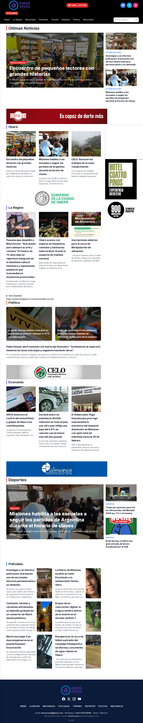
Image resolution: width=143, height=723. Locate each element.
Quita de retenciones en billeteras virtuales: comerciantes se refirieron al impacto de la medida (77, 333)
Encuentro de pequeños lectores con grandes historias (20, 163)
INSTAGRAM (15, 295)
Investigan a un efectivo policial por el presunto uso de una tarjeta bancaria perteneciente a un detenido (21, 577)
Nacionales (30, 19)
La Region (17, 19)
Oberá (7, 19)
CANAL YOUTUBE (77, 5)
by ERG (71, 720)
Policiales (43, 19)
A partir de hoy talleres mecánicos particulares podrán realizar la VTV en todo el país (29, 333)
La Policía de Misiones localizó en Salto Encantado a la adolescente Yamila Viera (68, 577)
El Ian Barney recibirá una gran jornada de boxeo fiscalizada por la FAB (119, 544)
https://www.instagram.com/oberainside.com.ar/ (30, 299)
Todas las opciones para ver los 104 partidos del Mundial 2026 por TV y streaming (120, 510)
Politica (76, 19)
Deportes (66, 19)
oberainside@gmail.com (52, 713)
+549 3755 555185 (83, 713)
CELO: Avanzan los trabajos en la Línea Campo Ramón (83, 163)
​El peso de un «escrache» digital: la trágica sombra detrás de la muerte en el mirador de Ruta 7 (68, 610)
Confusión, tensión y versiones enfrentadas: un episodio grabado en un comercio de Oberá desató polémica (20, 610)
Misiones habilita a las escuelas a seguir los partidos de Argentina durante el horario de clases (52, 166)
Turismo (54, 19)
